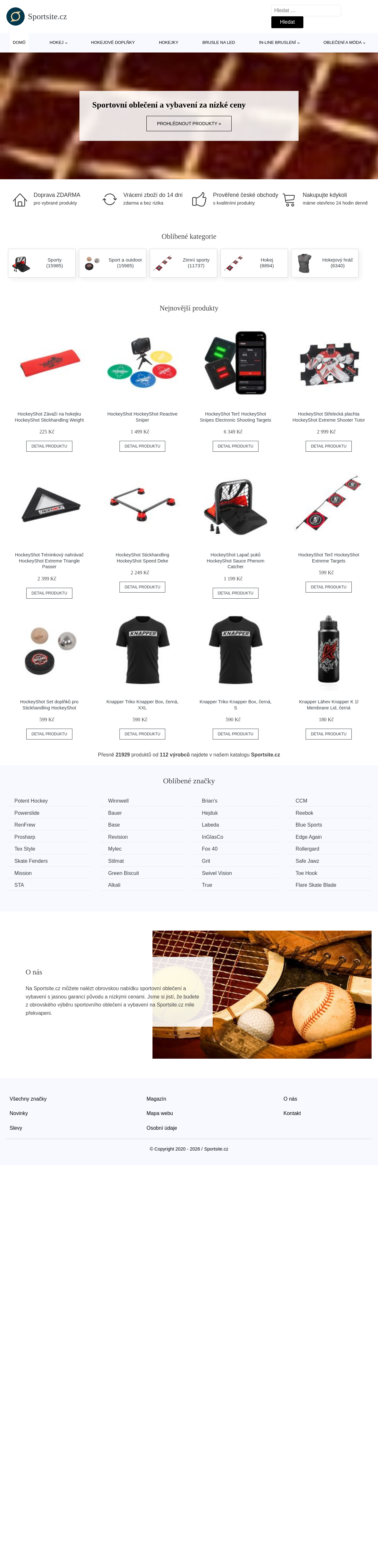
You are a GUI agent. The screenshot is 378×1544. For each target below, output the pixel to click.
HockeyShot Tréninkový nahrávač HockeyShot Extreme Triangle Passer (49, 560)
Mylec (115, 849)
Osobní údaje (162, 1128)
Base (114, 825)
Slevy (16, 1128)
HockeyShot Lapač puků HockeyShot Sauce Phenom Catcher (235, 560)
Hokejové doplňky (113, 42)
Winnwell (118, 801)
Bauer (115, 813)
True (207, 885)
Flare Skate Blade (316, 885)
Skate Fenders (31, 861)
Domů (19, 42)
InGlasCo (212, 837)
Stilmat (116, 861)
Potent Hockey (31, 801)
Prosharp (24, 837)
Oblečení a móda (343, 42)
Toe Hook (306, 873)
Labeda (210, 825)
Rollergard (307, 849)
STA (19, 885)
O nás (290, 1099)
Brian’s (210, 801)
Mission (23, 873)
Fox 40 (210, 849)
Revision (118, 837)
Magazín (156, 1099)
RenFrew (24, 825)
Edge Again (309, 837)
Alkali (114, 885)
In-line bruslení (277, 42)
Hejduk (210, 813)
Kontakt (292, 1113)
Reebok (304, 813)
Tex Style (24, 849)
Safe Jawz (307, 861)
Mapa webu (160, 1113)
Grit (206, 861)
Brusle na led (218, 42)
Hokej (56, 42)
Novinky (19, 1113)
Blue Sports (309, 825)
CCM (301, 801)
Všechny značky (28, 1099)
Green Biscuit (123, 873)
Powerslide (26, 813)
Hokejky (168, 42)
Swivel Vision (217, 873)
